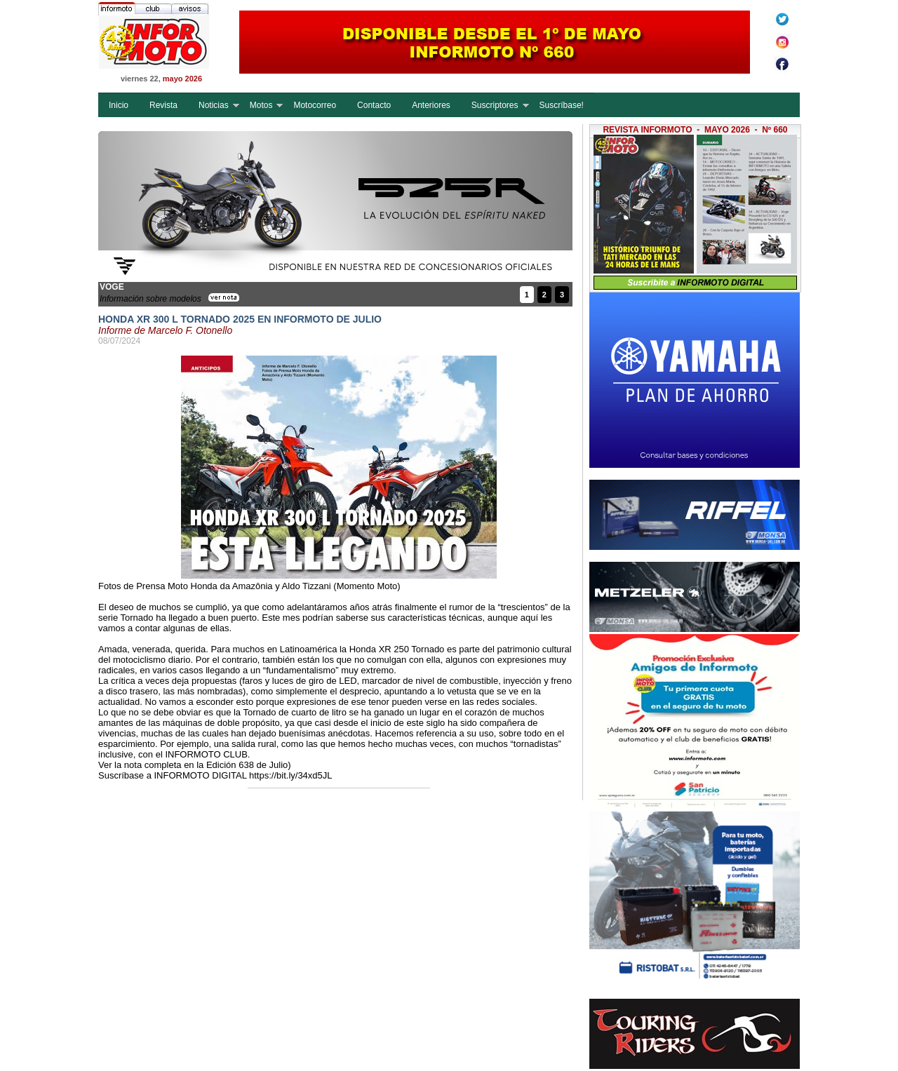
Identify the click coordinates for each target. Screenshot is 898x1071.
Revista (163, 105)
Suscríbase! (562, 105)
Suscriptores (494, 105)
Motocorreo (314, 105)
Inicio (118, 105)
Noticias (214, 105)
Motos (261, 105)
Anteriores (431, 105)
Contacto (374, 105)
